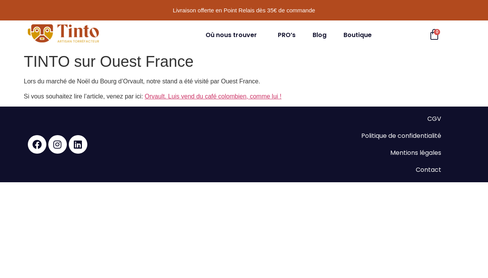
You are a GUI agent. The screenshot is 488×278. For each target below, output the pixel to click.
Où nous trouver (231, 35)
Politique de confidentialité (401, 135)
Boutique (357, 35)
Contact (428, 169)
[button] (233, 35)
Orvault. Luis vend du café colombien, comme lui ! (213, 96)
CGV (434, 118)
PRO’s (287, 35)
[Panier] (434, 34)
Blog (319, 35)
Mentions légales (415, 152)
